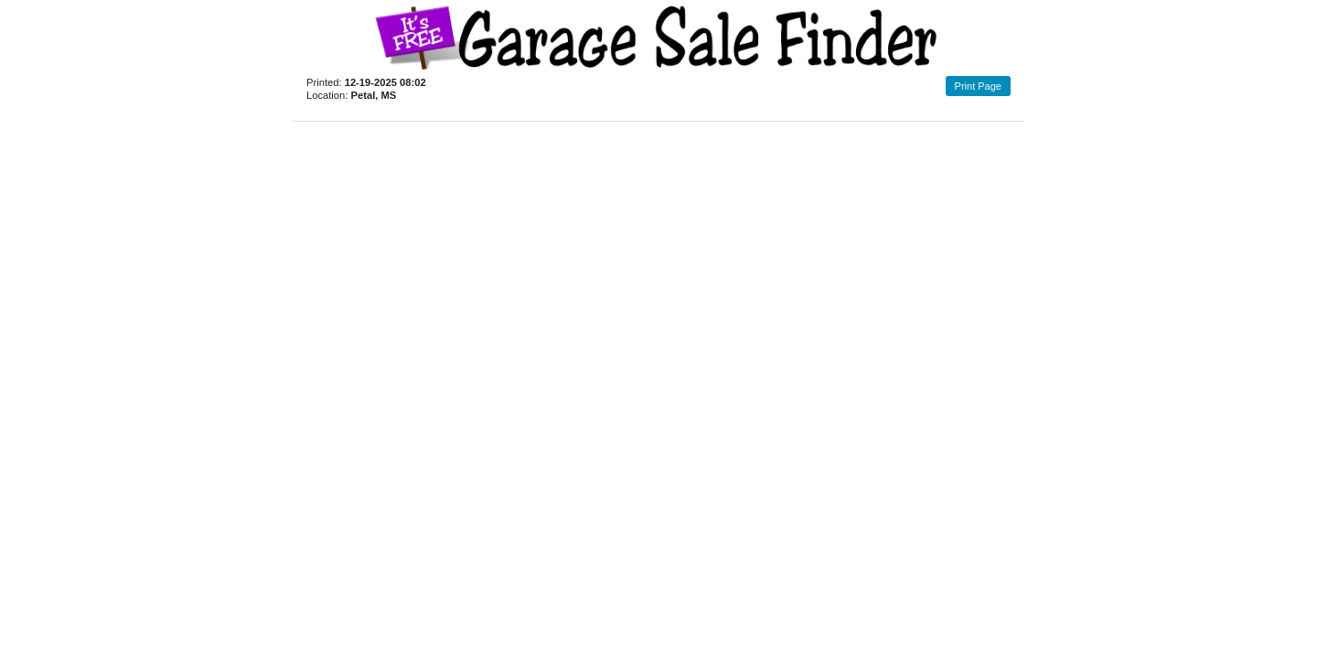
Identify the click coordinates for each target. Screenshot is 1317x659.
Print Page (978, 86)
